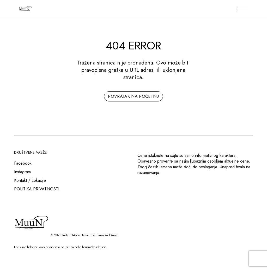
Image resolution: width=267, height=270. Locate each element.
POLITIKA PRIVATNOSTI (36, 189)
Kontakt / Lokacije (30, 180)
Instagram (22, 172)
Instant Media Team (75, 235)
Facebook (23, 163)
